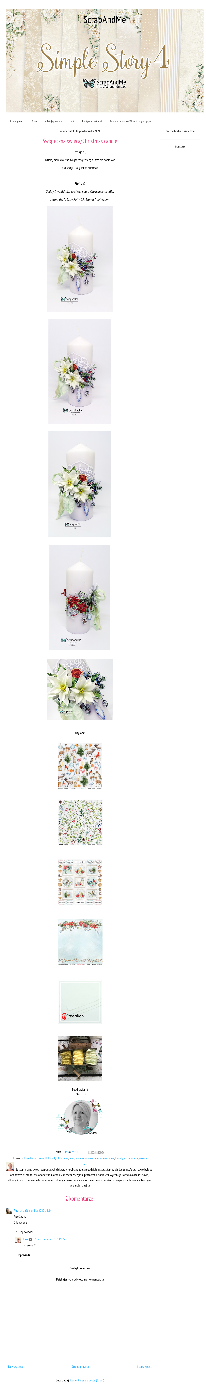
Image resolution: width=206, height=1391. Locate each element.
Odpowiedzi (26, 1232)
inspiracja (81, 1158)
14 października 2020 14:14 (35, 1210)
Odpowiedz (20, 1222)
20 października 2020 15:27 (49, 1239)
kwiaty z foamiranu (126, 1158)
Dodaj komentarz (80, 1268)
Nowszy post (15, 1366)
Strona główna (17, 121)
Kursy (34, 121)
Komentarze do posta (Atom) (87, 1380)
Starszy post (144, 1366)
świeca (143, 1158)
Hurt (72, 121)
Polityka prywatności (92, 121)
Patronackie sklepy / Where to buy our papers (131, 121)
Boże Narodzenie (34, 1158)
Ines (71, 1158)
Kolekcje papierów (53, 121)
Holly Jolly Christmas (56, 1158)
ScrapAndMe (104, 19)
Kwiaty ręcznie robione (101, 1158)
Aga (16, 1210)
